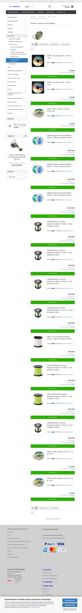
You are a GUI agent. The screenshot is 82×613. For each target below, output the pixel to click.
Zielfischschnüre (14, 56)
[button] (32, 44)
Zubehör (9, 89)
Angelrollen (61, 12)
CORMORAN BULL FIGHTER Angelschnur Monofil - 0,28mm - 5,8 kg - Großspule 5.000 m (60, 224)
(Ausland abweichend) (67, 62)
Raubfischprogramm (28, 12)
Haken (9, 67)
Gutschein (10, 113)
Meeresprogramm (13, 12)
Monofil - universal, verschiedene (15, 60)
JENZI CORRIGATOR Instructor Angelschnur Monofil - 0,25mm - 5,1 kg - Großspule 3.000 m (60, 368)
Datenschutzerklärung (34, 607)
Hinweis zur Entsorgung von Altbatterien (17, 547)
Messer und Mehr (12, 102)
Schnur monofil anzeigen (16, 47)
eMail (52, 1)
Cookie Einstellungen (12, 557)
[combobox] (43, 44)
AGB (8, 535)
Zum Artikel (53, 76)
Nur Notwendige (70, 605)
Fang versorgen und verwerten (15, 109)
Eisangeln (40, 12)
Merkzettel (71, 1)
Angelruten (50, 12)
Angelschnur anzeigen (14, 39)
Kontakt (9, 551)
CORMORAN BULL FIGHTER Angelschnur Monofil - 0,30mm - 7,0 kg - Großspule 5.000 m (60, 281)
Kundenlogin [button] (61, 1)
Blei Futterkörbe (11, 85)
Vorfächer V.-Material (13, 74)
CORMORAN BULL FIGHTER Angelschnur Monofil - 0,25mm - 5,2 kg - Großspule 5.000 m (60, 253)
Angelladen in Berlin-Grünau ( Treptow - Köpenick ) (34, 1)
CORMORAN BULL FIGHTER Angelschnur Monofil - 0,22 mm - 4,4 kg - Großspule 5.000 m (60, 310)
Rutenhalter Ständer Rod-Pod (15, 98)
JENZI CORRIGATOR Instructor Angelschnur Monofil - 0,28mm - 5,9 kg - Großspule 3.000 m (60, 396)
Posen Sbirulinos (11, 82)
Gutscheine (10, 554)
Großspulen (13, 49)
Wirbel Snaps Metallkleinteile (15, 70)
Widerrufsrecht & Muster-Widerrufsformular (18, 541)
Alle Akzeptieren (70, 600)
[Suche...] (27, 6)
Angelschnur (10, 36)
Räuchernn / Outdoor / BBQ (14, 106)
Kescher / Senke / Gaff (13, 78)
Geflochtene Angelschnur (15, 41)
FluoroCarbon (12, 64)
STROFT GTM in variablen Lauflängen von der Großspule (18, 53)
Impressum (10, 532)
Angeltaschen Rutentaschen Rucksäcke (14, 94)
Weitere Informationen (69, 609)
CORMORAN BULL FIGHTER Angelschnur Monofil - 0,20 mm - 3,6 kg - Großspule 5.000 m (60, 425)
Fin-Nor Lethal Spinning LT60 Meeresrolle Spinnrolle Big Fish (17, 157)
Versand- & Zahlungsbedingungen (16, 544)
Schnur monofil (13, 44)
